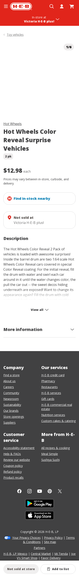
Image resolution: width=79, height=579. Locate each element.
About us (9, 381)
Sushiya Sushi (50, 460)
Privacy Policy (53, 538)
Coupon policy (13, 466)
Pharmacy (48, 381)
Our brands (11, 411)
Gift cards (47, 399)
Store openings (13, 417)
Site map (50, 542)
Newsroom (11, 399)
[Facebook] (19, 491)
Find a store (11, 375)
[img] (39, 78)
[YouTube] (39, 491)
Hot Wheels (12, 123)
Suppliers (9, 422)
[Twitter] (59, 491)
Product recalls (13, 478)
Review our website (16, 460)
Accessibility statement (19, 448)
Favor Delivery (50, 558)
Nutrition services (53, 415)
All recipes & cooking (55, 448)
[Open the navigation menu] (5, 6)
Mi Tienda (61, 554)
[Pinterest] (49, 491)
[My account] (62, 6)
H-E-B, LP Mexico (15, 554)
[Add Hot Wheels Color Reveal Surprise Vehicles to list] (58, 569)
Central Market (41, 554)
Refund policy (12, 472)
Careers (8, 387)
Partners (39, 548)
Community (11, 393)
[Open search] (51, 6)
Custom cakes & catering (58, 421)
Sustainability (12, 405)
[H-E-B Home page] (21, 6)
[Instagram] (29, 491)
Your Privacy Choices (26, 538)
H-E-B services (51, 393)
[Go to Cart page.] (72, 6)
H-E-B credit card (52, 375)
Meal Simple (49, 454)
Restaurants (49, 387)
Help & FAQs (12, 454)
